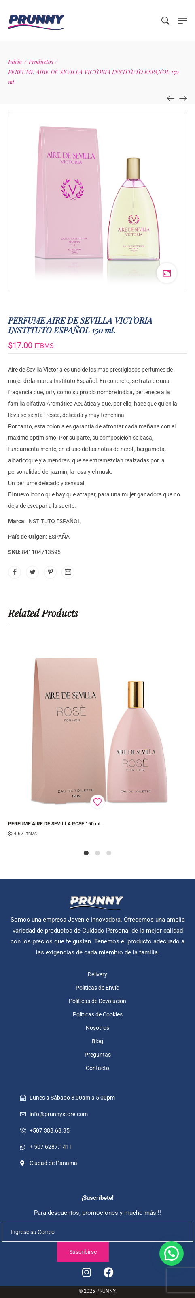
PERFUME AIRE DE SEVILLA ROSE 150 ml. (55, 824)
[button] (171, 1253)
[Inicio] (15, 62)
